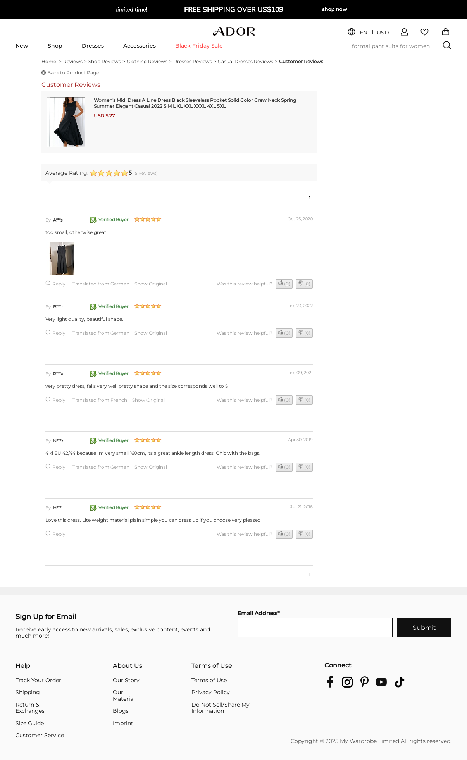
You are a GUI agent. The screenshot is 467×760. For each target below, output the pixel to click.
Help (23, 666)
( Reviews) (145, 173)
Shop (55, 45)
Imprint (123, 723)
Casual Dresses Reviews (247, 61)
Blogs (121, 711)
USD (383, 32)
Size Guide (30, 723)
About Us (127, 666)
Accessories (139, 45)
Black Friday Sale (199, 45)
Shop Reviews (106, 61)
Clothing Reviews (149, 61)
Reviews (75, 61)
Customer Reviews (301, 61)
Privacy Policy (210, 692)
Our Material (124, 695)
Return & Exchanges (30, 708)
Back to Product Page (73, 73)
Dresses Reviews (194, 61)
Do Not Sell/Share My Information (220, 708)
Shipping (28, 692)
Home (51, 61)
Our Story (126, 680)
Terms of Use (211, 666)
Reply (58, 284)
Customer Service (40, 735)
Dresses (93, 45)
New (22, 45)
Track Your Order (38, 680)
